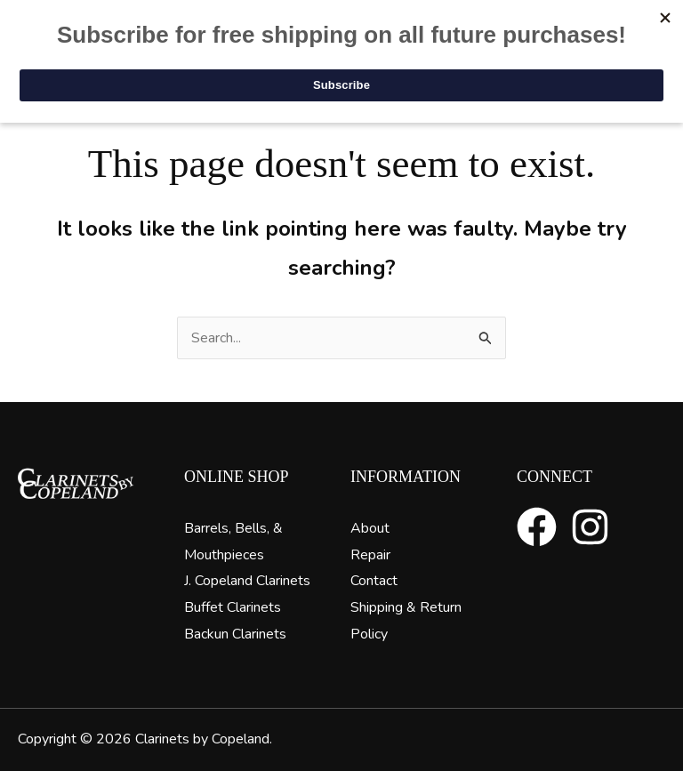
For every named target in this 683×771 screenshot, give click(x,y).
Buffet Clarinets (232, 607)
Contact (374, 580)
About (370, 528)
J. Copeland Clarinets (247, 580)
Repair (370, 555)
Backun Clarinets (235, 634)
